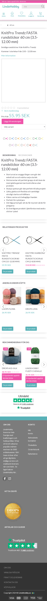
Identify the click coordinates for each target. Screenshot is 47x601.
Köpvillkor (9, 587)
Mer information (8, 55)
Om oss (7, 568)
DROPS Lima (31, 309)
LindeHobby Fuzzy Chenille (33, 369)
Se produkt (7, 271)
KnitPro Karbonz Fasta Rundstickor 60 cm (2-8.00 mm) (35, 257)
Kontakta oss (11, 582)
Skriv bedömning (11, 111)
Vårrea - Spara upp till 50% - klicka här (14, 1)
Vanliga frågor (12, 572)
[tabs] (40, 14)
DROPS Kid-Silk (9, 368)
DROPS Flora (8, 309)
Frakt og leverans (13, 577)
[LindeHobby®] (11, 6)
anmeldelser (23, 108)
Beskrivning (9, 155)
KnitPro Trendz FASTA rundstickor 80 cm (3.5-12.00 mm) (11, 257)
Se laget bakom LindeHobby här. (10, 469)
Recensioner (25, 155)
